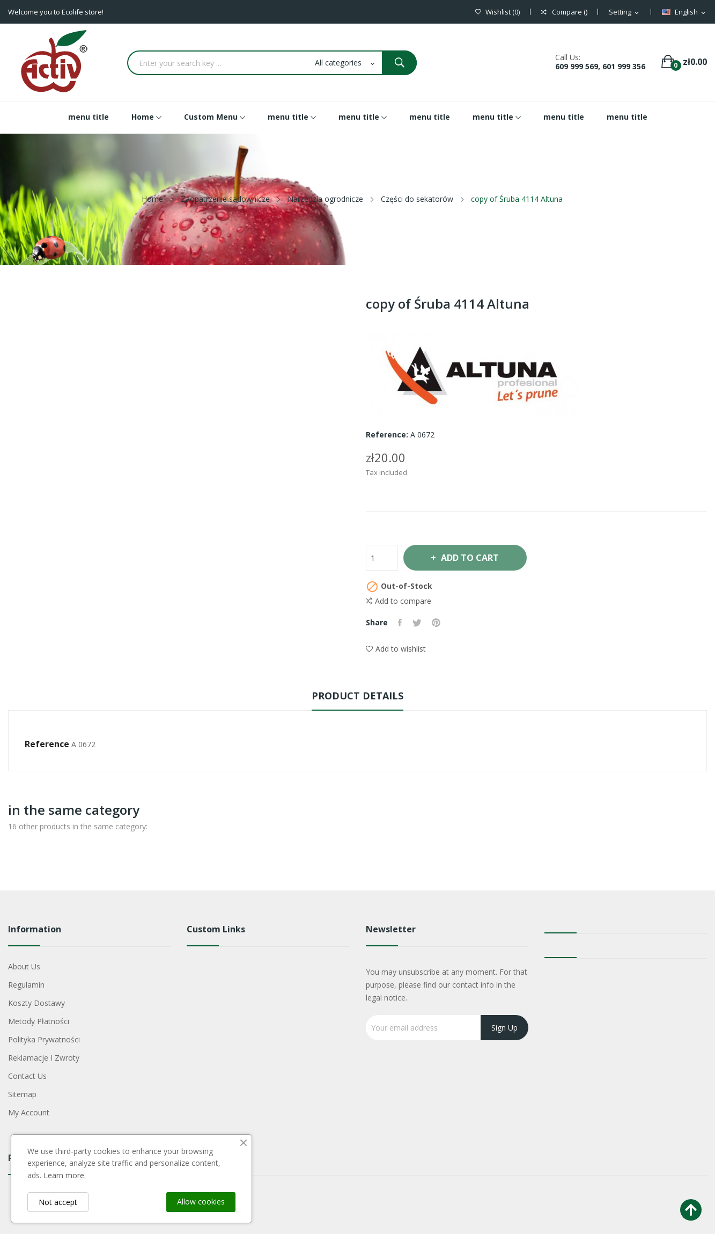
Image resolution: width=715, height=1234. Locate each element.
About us (24, 966)
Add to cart (471, 558)
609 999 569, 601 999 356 (600, 66)
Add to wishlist (396, 649)
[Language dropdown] (684, 12)
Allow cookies (201, 1201)
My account (28, 1112)
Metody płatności (38, 1021)
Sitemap (22, 1094)
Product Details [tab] (357, 695)
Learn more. (64, 1175)
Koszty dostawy (36, 1003)
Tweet (417, 623)
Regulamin (26, 985)
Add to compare (398, 601)
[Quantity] (382, 558)
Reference (47, 744)
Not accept (58, 1202)
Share (400, 623)
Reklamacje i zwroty (43, 1058)
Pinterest (437, 623)
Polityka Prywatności (44, 1039)
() (497, 12)
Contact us (27, 1076)
